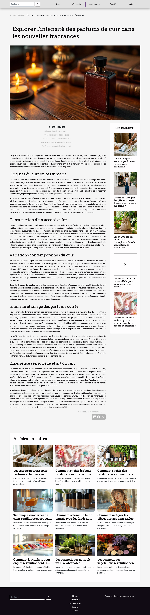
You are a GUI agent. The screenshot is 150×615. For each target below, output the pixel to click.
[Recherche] (22, 4)
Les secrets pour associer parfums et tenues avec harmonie (125, 162)
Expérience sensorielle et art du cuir (56, 146)
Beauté (113, 4)
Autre (131, 4)
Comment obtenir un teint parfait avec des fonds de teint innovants (73, 518)
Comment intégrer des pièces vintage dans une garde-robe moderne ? (125, 201)
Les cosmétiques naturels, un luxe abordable (73, 561)
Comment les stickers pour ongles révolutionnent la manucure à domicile (31, 563)
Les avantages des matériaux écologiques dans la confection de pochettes (124, 242)
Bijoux (58, 4)
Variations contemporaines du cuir (57, 139)
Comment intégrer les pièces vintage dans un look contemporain (116, 518)
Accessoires (94, 4)
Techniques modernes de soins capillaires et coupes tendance (31, 518)
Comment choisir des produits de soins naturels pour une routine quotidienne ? (115, 476)
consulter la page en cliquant (38, 296)
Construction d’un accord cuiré (56, 135)
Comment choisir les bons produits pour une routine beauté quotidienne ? (125, 323)
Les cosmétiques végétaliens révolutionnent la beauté (116, 563)
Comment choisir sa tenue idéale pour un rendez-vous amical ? (125, 282)
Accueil (13, 15)
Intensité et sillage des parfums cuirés (57, 142)
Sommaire (58, 126)
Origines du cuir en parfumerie (56, 131)
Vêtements (76, 4)
